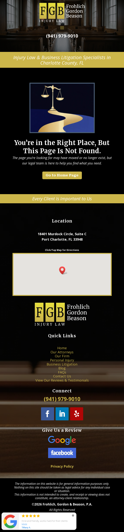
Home (62, 355)
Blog (62, 366)
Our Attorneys (62, 357)
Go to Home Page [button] (62, 175)
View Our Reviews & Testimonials (62, 373)
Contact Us (62, 371)
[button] (63, 270)
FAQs (62, 369)
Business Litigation (62, 364)
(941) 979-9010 (62, 35)
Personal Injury (62, 362)
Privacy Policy (62, 466)
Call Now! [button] (62, 44)
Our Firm (62, 359)
